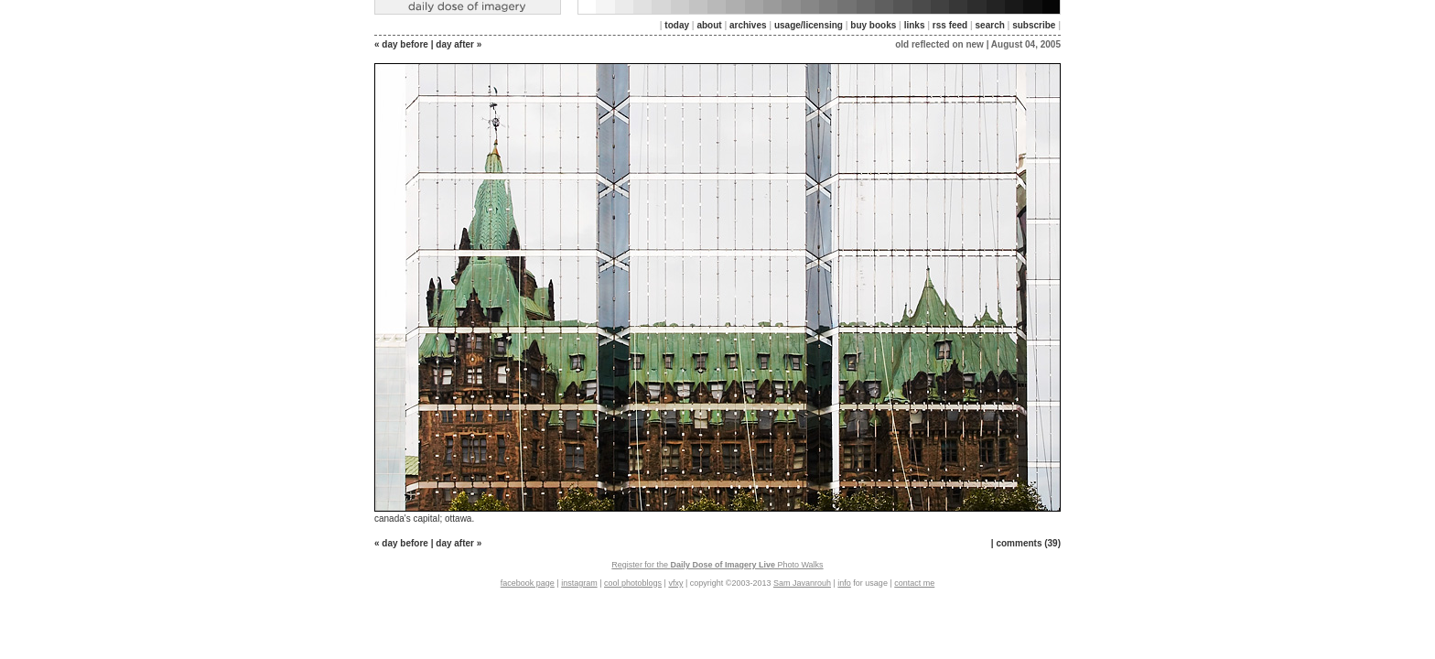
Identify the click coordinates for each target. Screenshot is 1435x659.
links (914, 25)
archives (748, 25)
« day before (401, 44)
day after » (458, 44)
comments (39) (1028, 543)
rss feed (950, 25)
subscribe (1033, 25)
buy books (873, 25)
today (676, 25)
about (708, 25)
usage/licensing (808, 25)
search (990, 25)
